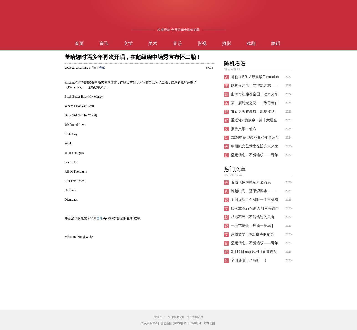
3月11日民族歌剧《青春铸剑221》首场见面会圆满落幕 (254, 253)
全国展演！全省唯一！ (249, 260)
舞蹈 (275, 43)
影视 (202, 43)
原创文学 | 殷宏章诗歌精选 (252, 234)
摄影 (226, 43)
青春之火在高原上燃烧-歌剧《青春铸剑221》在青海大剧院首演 (254, 113)
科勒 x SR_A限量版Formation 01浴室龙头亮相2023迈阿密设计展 (255, 78)
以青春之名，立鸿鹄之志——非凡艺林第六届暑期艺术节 (254, 87)
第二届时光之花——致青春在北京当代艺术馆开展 (254, 104)
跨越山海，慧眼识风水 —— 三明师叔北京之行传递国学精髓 (254, 192)
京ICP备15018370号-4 (187, 323)
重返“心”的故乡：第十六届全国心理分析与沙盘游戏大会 (254, 121)
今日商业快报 (176, 317)
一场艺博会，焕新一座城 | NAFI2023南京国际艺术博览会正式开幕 (253, 227)
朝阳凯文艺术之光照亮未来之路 (254, 147)
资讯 (103, 43)
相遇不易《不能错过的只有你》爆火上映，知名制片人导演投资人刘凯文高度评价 (254, 218)
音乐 (177, 43)
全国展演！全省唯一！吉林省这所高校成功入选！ (254, 201)
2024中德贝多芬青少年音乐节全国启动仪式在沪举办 (255, 139)
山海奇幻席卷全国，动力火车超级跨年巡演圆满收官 (254, 95)
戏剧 (250, 43)
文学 (128, 43)
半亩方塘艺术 (195, 317)
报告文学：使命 (243, 129)
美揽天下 (159, 317)
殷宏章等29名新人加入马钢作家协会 (255, 209)
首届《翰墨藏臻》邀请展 (251, 182)
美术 (152, 43)
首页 (79, 43)
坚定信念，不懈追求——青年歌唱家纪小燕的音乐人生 (254, 156)
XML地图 (209, 323)
